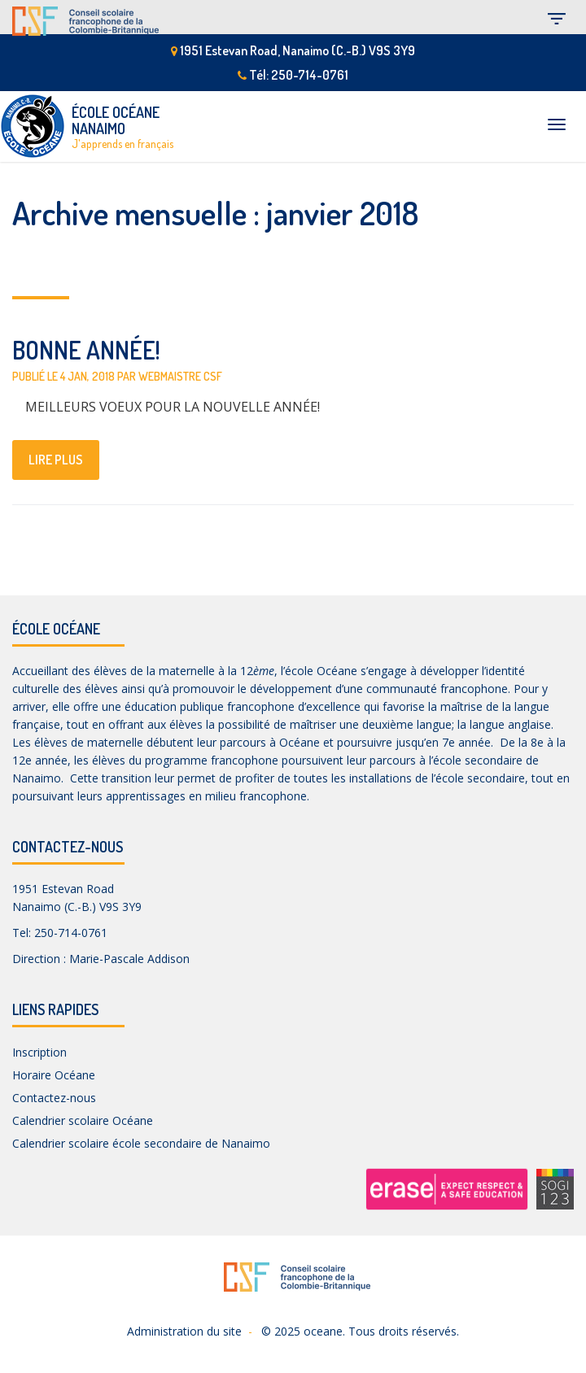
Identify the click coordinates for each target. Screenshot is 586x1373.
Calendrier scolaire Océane (82, 1120)
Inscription (39, 1052)
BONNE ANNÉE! (86, 349)
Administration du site (184, 1331)
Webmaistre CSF (180, 376)
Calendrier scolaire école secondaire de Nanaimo (141, 1143)
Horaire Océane (53, 1075)
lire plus (55, 459)
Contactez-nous (54, 1097)
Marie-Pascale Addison (129, 958)
